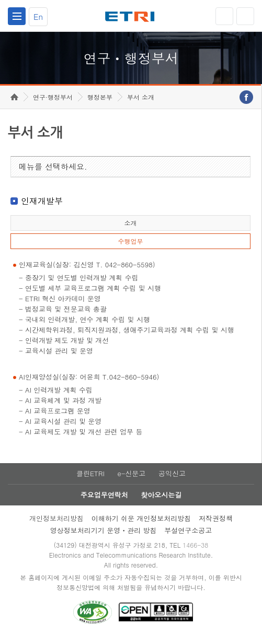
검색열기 (245, 16)
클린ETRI (90, 473)
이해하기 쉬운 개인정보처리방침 (141, 518)
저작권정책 (216, 518)
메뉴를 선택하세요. (53, 166)
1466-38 (195, 544)
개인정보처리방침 (56, 518)
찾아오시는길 (161, 495)
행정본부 (99, 96)
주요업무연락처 (104, 495)
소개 (130, 222)
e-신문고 (131, 473)
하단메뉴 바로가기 (0, 0)
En (38, 16)
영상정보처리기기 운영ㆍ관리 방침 (103, 530)
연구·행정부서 (53, 96)
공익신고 (172, 473)
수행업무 (130, 241)
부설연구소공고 (188, 530)
